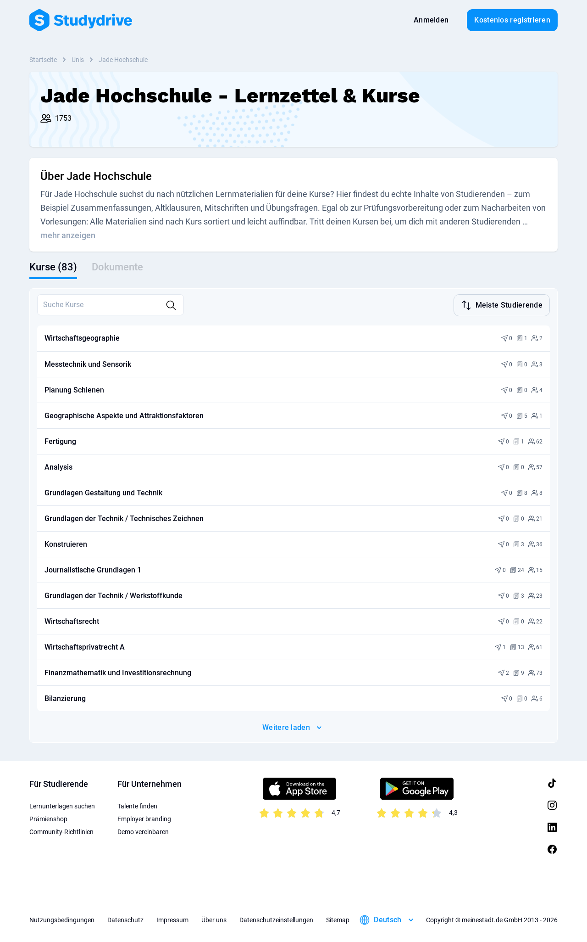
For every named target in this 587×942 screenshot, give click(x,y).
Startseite (43, 59)
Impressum (172, 919)
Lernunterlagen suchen (62, 805)
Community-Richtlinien (61, 831)
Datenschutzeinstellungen (276, 919)
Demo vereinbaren (143, 831)
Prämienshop (48, 818)
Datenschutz (125, 919)
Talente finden (137, 805)
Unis (78, 59)
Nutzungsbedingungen (61, 919)
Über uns (214, 919)
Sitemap (337, 919)
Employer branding (144, 818)
